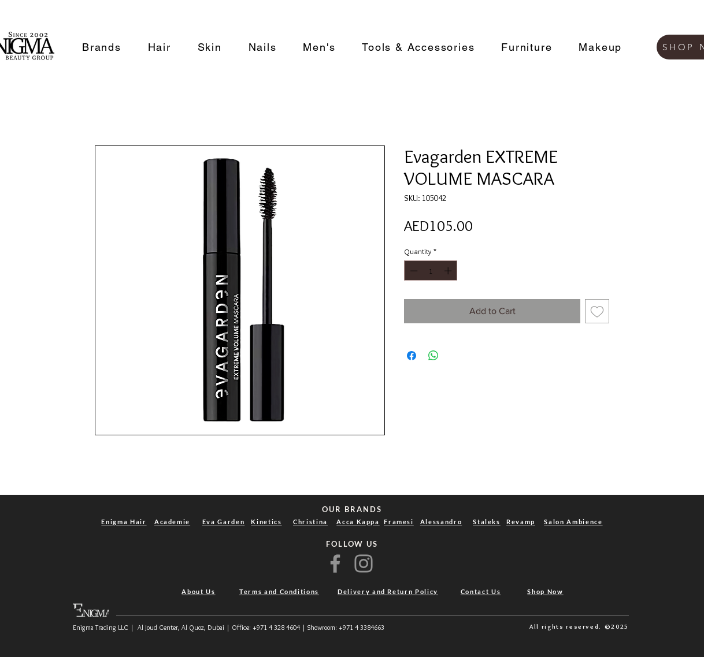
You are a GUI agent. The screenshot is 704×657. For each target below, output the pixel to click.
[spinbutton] (431, 271)
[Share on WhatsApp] (433, 356)
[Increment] (449, 271)
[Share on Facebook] (411, 356)
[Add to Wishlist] (597, 311)
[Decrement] (413, 271)
